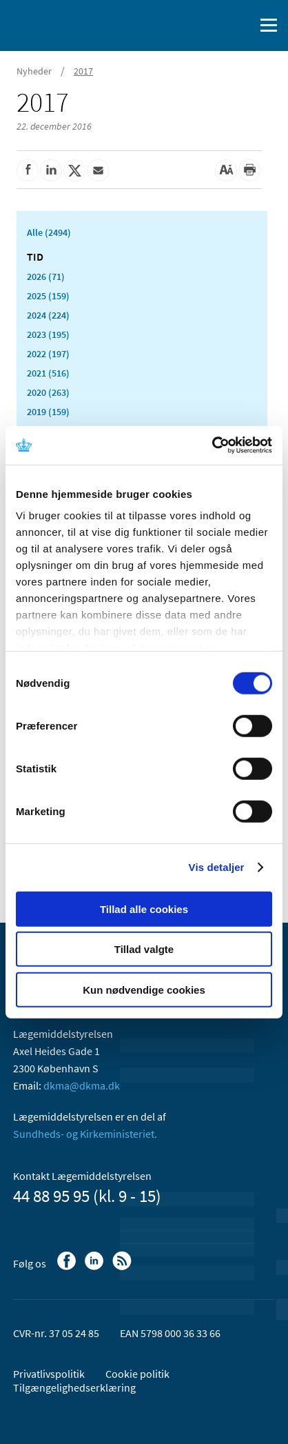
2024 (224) (48, 315)
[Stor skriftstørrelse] (226, 170)
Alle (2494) (49, 232)
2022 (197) (48, 354)
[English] (208, 25)
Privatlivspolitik (49, 1374)
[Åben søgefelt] (241, 25)
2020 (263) (48, 392)
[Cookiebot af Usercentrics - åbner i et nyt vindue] (212, 445)
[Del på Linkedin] (51, 170)
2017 (83, 71)
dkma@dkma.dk (81, 1085)
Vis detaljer (217, 867)
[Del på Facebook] (28, 170)
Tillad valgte (144, 949)
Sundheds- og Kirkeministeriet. (85, 1134)
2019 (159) (48, 411)
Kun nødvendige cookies (144, 989)
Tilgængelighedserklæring (74, 1387)
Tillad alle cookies (144, 908)
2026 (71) (46, 276)
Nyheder (34, 71)
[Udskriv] (249, 170)
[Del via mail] (98, 170)
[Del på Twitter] (74, 170)
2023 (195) (48, 334)
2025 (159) (48, 296)
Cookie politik (137, 1374)
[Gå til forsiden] (69, 24)
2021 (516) (48, 373)
